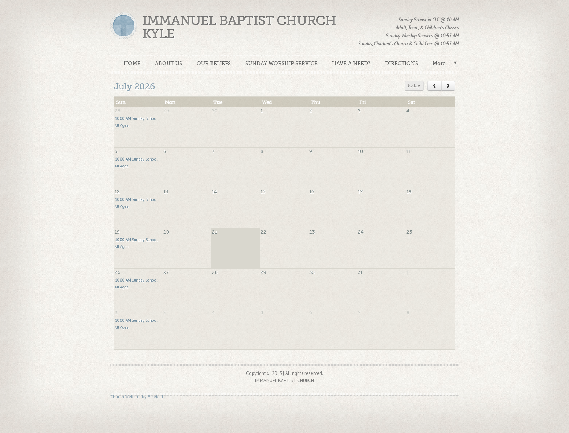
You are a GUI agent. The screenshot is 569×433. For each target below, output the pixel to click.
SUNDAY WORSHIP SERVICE (281, 63)
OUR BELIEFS (214, 63)
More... (441, 63)
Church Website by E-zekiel (136, 396)
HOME (132, 63)
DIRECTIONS (401, 63)
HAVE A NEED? (351, 63)
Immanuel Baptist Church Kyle (239, 27)
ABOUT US (168, 63)
